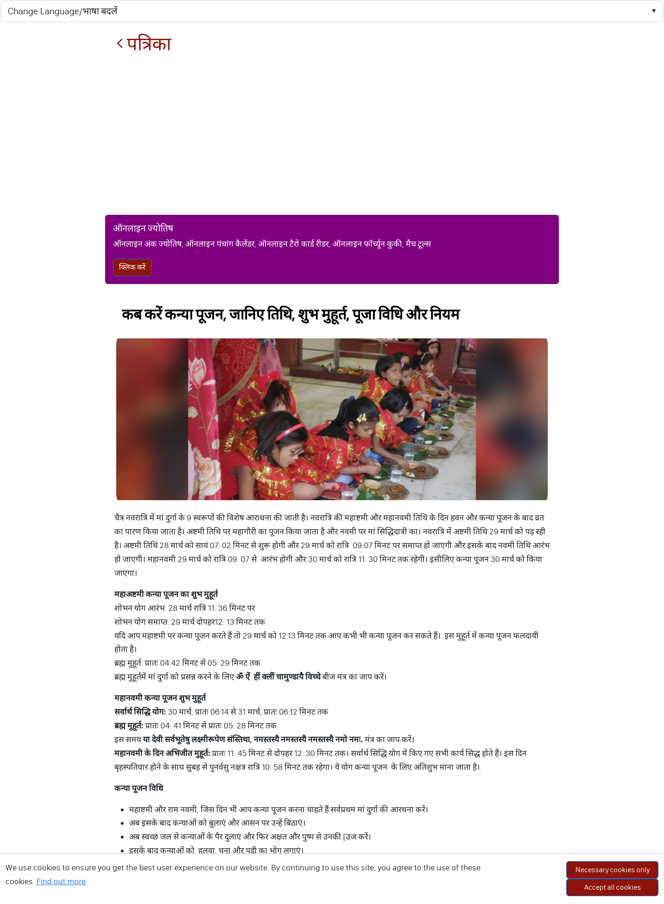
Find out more (61, 881)
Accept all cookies (612, 887)
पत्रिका (143, 44)
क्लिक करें (132, 267)
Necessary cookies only (612, 869)
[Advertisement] (332, 134)
